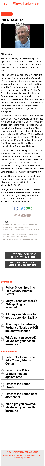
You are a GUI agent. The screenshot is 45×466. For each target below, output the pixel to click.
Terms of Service (24, 455)
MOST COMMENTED (9, 351)
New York (4, 23)
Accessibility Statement (22, 458)
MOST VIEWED (6, 282)
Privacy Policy (36, 455)
